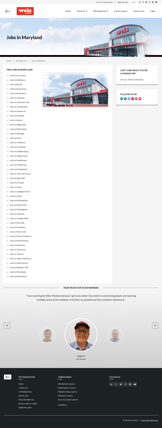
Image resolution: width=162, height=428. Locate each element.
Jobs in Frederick (17, 142)
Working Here (100, 11)
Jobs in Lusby (16, 196)
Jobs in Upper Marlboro (20, 258)
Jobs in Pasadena (17, 227)
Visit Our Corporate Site (104, 2)
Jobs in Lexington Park (20, 191)
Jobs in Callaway (17, 97)
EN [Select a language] (134, 2)
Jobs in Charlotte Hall (19, 102)
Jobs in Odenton (17, 214)
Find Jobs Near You (26, 399)
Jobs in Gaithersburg (19, 151)
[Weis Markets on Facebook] (143, 2)
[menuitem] (68, 11)
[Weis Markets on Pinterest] (152, 2)
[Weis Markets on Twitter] (146, 2)
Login (152, 11)
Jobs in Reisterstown (19, 240)
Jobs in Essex (16, 138)
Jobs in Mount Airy (18, 205)
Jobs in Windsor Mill (19, 267)
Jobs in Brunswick (18, 93)
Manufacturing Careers (67, 392)
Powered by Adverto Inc (149, 420)
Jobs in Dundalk (17, 115)
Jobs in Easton (16, 120)
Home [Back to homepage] (68, 11)
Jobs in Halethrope (18, 164)
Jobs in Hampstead (18, 169)
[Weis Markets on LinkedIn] (139, 2)
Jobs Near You (21, 61)
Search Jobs (139, 11)
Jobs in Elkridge (17, 133)
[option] (81, 298)
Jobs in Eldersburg (18, 129)
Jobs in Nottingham (18, 209)
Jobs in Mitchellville (19, 200)
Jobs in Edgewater (18, 124)
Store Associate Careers (68, 399)
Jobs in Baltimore (17, 80)
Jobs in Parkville (17, 222)
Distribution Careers (66, 384)
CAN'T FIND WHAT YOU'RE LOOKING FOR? (133, 72)
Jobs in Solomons (17, 245)
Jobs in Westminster (19, 263)
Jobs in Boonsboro (18, 89)
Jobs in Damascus (18, 111)
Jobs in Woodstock (18, 276)
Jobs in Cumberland (19, 106)
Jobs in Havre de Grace (20, 173)
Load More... (63, 405)
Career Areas (121, 11)
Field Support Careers (67, 388)
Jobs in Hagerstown (19, 156)
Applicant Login (123, 2)
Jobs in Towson (16, 254)
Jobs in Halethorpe (18, 160)
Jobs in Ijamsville (17, 178)
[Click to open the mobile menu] (7, 11)
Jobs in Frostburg (18, 147)
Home (9, 61)
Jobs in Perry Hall (18, 231)
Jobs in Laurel (16, 187)
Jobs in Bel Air (16, 84)
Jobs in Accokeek (18, 75)
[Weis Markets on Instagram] (149, 2)
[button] (7, 325)
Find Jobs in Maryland (20, 70)
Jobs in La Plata (17, 182)
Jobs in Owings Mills (19, 218)
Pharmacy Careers (65, 396)
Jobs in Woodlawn (18, 272)
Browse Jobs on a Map (28, 403)
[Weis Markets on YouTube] (156, 2)
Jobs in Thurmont (17, 249)
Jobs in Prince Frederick (20, 236)
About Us (82, 11)
